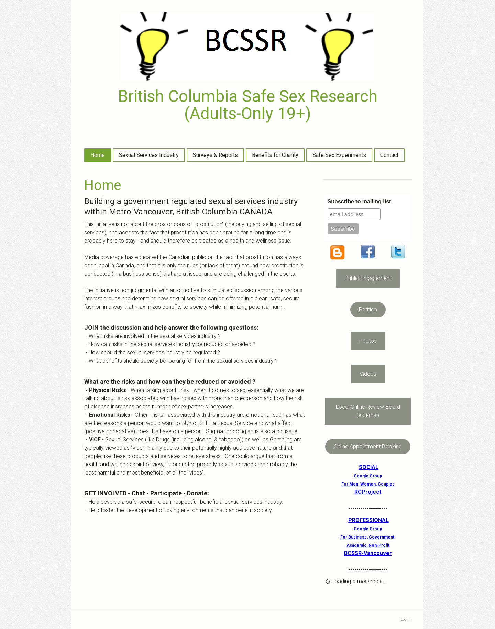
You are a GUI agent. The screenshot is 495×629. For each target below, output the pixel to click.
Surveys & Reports (215, 155)
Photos (368, 341)
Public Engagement (368, 278)
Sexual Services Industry (149, 155)
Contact (389, 155)
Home (97, 155)
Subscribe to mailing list (359, 201)
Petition (368, 309)
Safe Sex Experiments (339, 155)
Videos (368, 374)
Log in (406, 619)
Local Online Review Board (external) (368, 411)
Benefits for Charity (275, 155)
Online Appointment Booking (368, 446)
